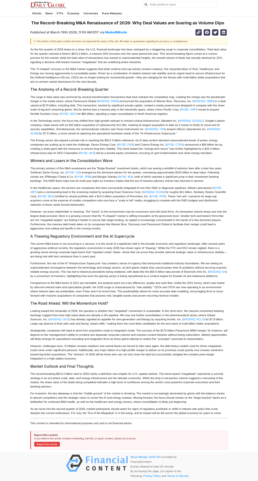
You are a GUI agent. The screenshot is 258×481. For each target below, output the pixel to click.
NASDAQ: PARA (108, 101)
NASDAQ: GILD (59, 319)
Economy (73, 13)
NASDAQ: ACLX (193, 319)
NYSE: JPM (83, 176)
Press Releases (112, 13)
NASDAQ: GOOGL (191, 120)
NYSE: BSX (46, 196)
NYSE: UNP (188, 109)
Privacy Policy (152, 476)
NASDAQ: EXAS (153, 192)
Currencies (90, 13)
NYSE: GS (73, 172)
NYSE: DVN (125, 144)
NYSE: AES (87, 153)
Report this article (47, 444)
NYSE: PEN (157, 196)
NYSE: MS (125, 176)
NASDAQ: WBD (203, 101)
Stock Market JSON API (145, 457)
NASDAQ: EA (217, 271)
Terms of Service (178, 476)
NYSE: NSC (68, 113)
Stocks (36, 13)
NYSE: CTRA (174, 144)
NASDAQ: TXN (155, 129)
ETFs (60, 13)
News (49, 13)
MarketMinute (116, 32)
